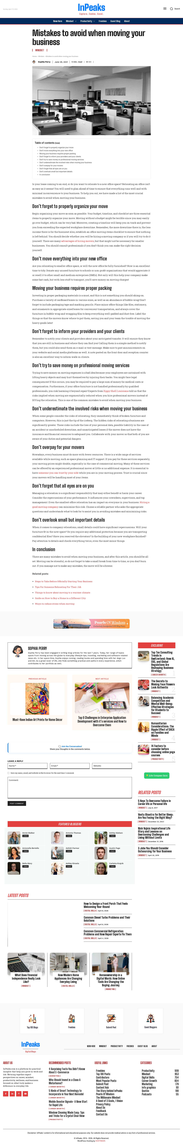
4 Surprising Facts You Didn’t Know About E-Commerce (67, 1070)
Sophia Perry (44, 62)
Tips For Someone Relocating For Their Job (58, 587)
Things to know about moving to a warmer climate (62, 592)
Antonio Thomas (73, 833)
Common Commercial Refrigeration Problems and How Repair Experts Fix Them (108, 932)
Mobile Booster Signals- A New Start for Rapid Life (68, 1103)
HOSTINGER (100, 1141)
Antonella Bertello (30, 848)
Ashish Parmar (72, 848)
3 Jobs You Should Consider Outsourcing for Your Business (155, 850)
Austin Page (114, 848)
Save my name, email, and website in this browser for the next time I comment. (42, 773)
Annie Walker (28, 833)
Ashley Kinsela (72, 863)
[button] (174, 9)
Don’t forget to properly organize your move (56, 148)
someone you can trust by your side (59, 472)
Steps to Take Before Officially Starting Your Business (63, 581)
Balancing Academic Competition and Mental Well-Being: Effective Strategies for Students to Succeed (162, 705)
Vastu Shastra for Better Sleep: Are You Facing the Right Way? (155, 816)
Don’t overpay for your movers (51, 166)
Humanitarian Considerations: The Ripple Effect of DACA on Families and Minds (162, 729)
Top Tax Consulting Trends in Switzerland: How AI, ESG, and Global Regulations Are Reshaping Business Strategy (162, 662)
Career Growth (158, 675)
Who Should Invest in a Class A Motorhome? (64, 1081)
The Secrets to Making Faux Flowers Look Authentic (163, 684)
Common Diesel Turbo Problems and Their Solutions (107, 919)
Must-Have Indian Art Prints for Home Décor (37, 719)
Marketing (110, 989)
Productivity (157, 759)
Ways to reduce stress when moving (54, 603)
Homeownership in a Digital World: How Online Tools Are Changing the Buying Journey (111, 980)
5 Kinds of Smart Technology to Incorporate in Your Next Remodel (66, 1092)
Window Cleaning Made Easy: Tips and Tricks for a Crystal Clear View (67, 1114)
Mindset (39, 50)
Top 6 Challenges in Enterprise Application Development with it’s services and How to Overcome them (102, 721)
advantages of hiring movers (77, 241)
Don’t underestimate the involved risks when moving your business (65, 163)
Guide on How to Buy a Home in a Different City (60, 598)
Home (34, 56)
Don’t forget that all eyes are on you (53, 169)
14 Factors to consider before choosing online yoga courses (163, 750)
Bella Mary (27, 863)
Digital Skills (90, 911)
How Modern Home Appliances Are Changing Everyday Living (68, 978)
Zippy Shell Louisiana (115, 391)
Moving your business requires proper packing (57, 154)
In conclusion (44, 175)
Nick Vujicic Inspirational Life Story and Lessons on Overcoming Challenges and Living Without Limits (154, 833)
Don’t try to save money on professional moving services (61, 160)
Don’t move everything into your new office (56, 151)
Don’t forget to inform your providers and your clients (60, 157)
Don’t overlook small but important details (55, 172)
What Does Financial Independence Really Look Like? (26, 978)
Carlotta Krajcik (116, 863)
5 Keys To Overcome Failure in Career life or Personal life (154, 802)
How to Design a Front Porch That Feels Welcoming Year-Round (106, 905)
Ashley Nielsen (116, 833)
